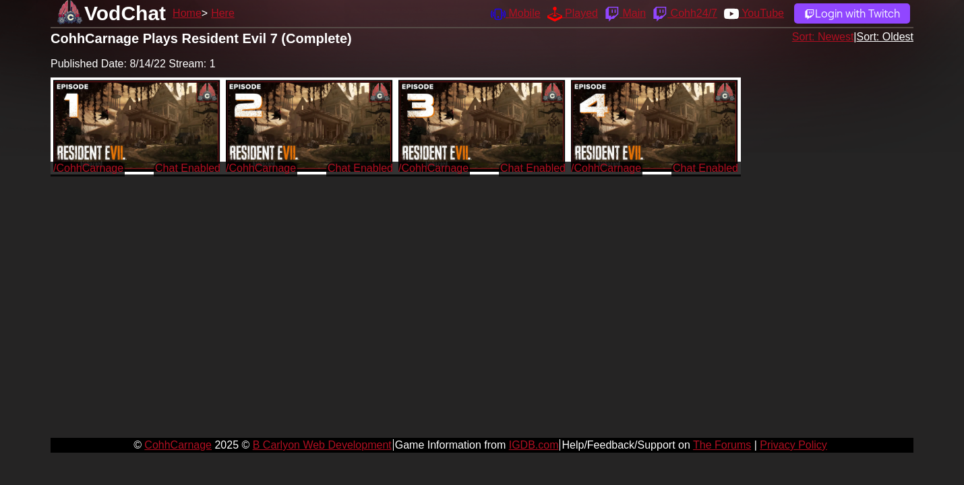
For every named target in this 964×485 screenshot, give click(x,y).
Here (223, 13)
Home (187, 13)
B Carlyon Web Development (322, 445)
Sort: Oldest (885, 36)
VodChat (125, 13)
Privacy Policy (793, 445)
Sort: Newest (823, 36)
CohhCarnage (178, 445)
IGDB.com (534, 445)
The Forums (722, 445)
